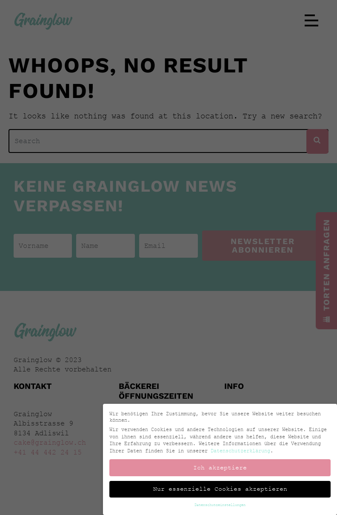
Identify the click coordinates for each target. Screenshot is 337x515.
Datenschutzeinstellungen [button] (230, 504)
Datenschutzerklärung (251, 450)
